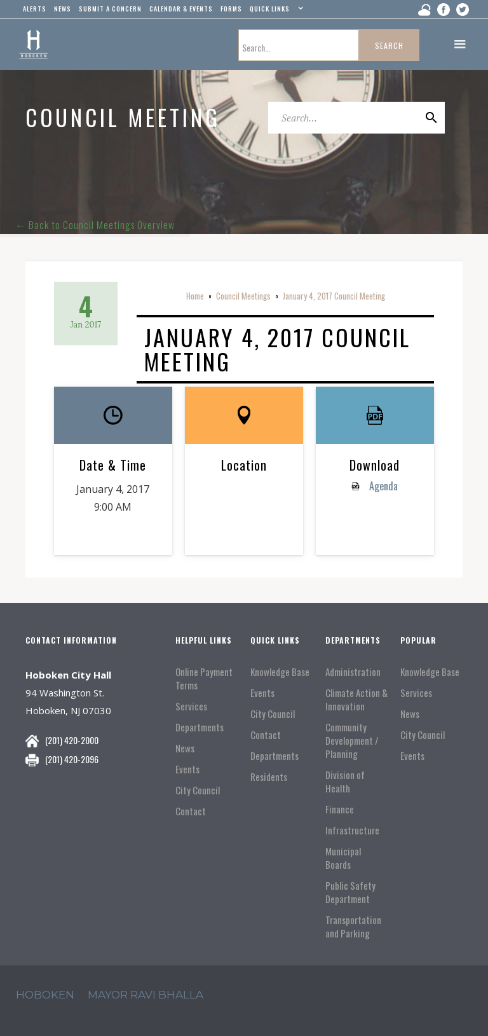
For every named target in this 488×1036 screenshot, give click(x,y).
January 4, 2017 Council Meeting (334, 295)
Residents (268, 777)
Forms (231, 8)
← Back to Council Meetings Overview (95, 221)
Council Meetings (243, 295)
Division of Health (345, 781)
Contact (190, 811)
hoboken (45, 994)
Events (187, 769)
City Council (197, 790)
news (62, 8)
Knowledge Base (279, 672)
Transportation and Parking (353, 926)
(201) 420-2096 (71, 759)
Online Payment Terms (204, 678)
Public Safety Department (350, 892)
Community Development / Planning (352, 741)
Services (191, 706)
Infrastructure (352, 830)
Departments (199, 727)
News (184, 748)
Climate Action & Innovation (356, 699)
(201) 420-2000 (71, 740)
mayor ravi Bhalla (145, 994)
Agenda (382, 486)
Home (195, 295)
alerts (34, 8)
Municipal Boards (343, 858)
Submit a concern (110, 8)
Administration (353, 672)
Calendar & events (181, 8)
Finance (339, 809)
